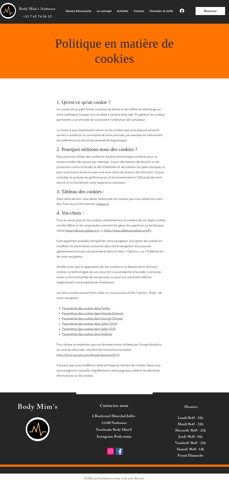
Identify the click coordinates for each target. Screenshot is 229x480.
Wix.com (139, 478)
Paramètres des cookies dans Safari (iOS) (89, 329)
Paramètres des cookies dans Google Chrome (92, 318)
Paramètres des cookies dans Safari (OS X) (89, 323)
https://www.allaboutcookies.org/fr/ (127, 230)
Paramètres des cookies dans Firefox (86, 308)
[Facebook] (119, 451)
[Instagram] (110, 451)
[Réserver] (210, 11)
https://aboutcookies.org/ (82, 230)
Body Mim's (29, 9)
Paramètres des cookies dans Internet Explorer (92, 313)
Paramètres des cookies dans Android (87, 334)
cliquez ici (102, 204)
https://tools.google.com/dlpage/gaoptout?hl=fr (88, 355)
